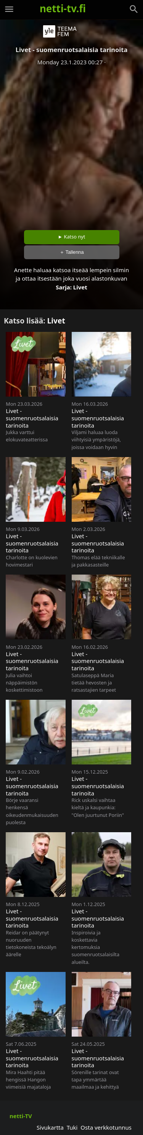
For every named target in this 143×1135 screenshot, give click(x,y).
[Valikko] (9, 9)
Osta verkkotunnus (106, 1127)
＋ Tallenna (71, 252)
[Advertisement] (71, 145)
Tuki (72, 1127)
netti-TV (21, 1116)
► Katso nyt (71, 236)
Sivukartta (50, 1127)
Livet (80, 287)
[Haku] (134, 9)
